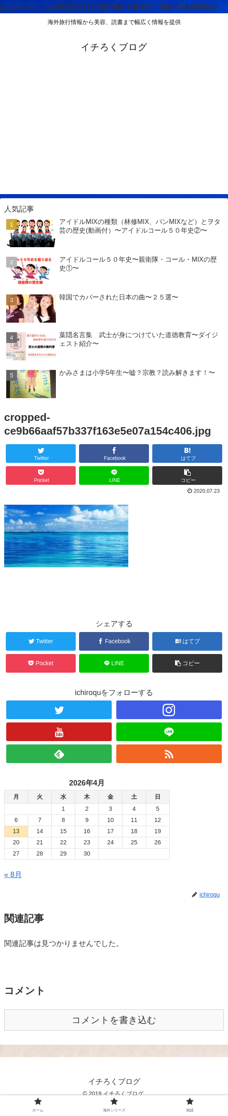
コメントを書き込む (114, 1020)
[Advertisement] (114, 136)
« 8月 (13, 874)
